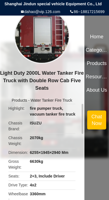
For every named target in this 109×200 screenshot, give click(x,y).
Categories (97, 50)
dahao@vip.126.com (42, 11)
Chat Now (96, 120)
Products (19, 100)
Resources (97, 76)
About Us (96, 90)
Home (96, 36)
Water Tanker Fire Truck (51, 100)
